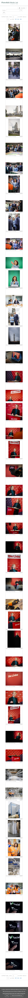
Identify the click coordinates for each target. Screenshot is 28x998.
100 (18, 19)
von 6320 (20, 16)
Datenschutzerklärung (17, 995)
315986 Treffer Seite (7, 16)
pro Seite (16, 19)
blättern (24, 16)
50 (15, 19)
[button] (4, 13)
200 (21, 19)
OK (7, 995)
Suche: (4, 10)
